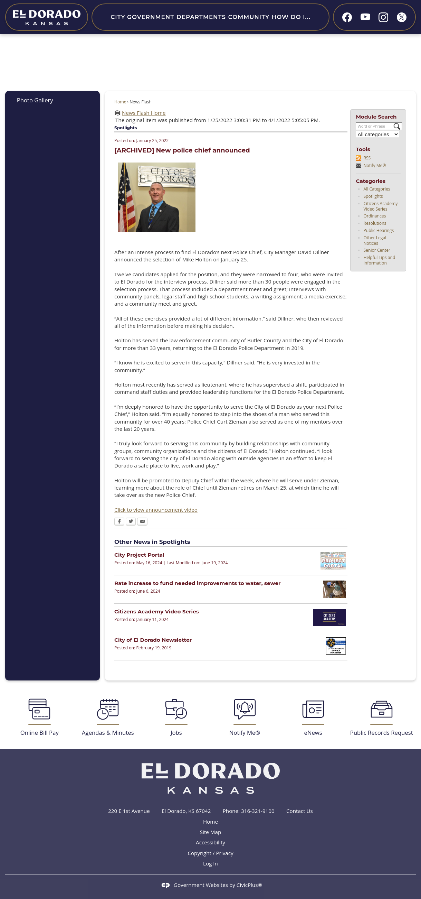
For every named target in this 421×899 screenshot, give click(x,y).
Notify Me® (374, 165)
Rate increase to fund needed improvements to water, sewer (197, 583)
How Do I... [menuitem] (291, 16)
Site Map (210, 831)
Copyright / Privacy (210, 853)
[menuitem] (52, 100)
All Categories (376, 189)
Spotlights (373, 196)
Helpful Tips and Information (379, 260)
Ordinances (374, 216)
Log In (210, 863)
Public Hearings (378, 230)
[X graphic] (401, 17)
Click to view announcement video (156, 509)
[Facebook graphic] (347, 17)
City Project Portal (139, 555)
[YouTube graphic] (365, 16)
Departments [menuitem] (201, 16)
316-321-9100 (258, 810)
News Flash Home (143, 112)
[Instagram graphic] (383, 17)
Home (120, 102)
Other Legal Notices (374, 240)
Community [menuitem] (248, 16)
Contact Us (299, 810)
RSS (367, 158)
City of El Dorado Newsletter (153, 640)
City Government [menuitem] (142, 16)
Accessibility (210, 842)
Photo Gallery (35, 100)
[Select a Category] (377, 134)
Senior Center (376, 250)
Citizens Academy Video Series (380, 206)
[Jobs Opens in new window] (176, 717)
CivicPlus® (249, 884)
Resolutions (374, 223)
